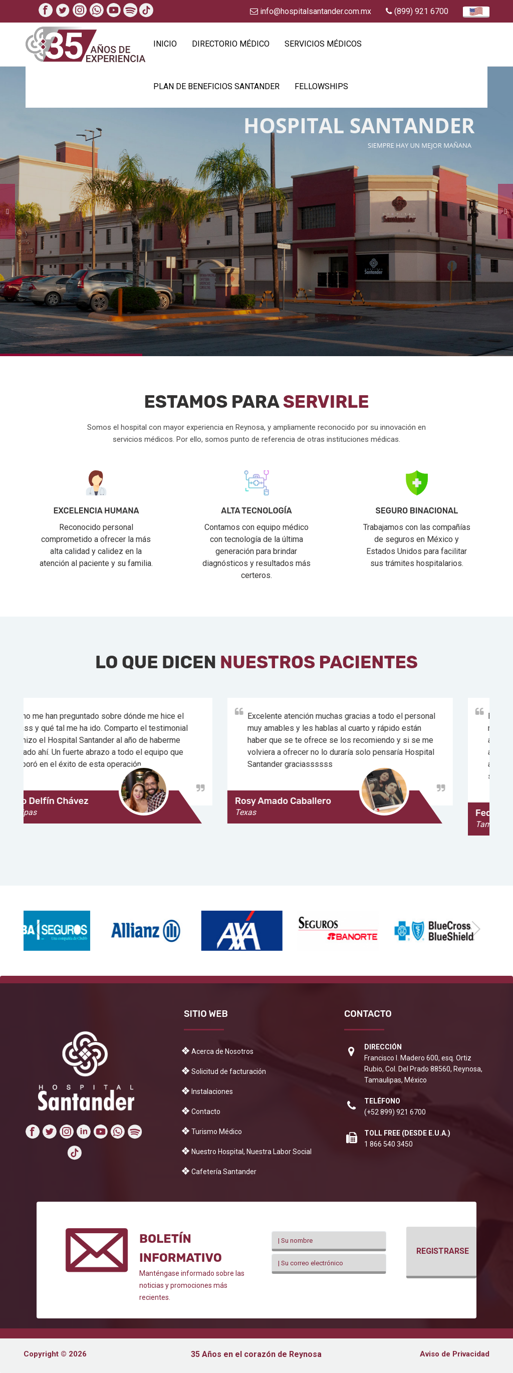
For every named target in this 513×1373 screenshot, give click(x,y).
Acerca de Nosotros (222, 1051)
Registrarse (442, 1251)
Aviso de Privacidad (454, 1353)
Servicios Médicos (323, 44)
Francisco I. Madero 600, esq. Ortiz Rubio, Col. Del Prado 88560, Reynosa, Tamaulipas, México (423, 1069)
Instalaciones (212, 1091)
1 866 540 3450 (388, 1144)
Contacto (205, 1112)
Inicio (165, 44)
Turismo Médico (216, 1132)
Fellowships (321, 86)
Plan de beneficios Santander (216, 86)
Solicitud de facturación (228, 1071)
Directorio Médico (231, 44)
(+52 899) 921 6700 (395, 1112)
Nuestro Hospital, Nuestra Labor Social (251, 1152)
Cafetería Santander (223, 1172)
